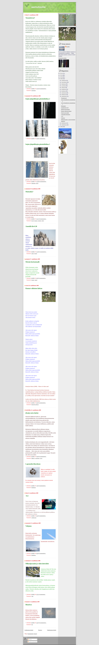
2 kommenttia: (42, 138)
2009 (61, 78)
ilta (32, 624)
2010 (61, 77)
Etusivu (40, 630)
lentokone (33, 555)
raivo (41, 458)
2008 (61, 126)
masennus (33, 90)
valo (32, 596)
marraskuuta (64, 82)
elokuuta (63, 87)
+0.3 (26, 496)
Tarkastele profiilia (62, 58)
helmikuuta (63, 123)
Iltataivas (28, 605)
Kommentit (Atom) (32, 633)
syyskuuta (63, 85)
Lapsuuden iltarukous (32, 464)
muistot (39, 220)
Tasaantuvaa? (30, 18)
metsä (36, 280)
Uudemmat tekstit (28, 630)
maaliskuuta (64, 96)
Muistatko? (29, 192)
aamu (32, 253)
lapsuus (36, 220)
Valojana (28, 526)
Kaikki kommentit (32, 641)
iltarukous (33, 487)
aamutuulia (38, 7)
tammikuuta (64, 124)
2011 (61, 75)
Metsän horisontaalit (32, 262)
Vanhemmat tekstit (51, 630)
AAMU (68, 46)
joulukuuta (63, 80)
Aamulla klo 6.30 (31, 226)
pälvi (43, 220)
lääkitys (33, 458)
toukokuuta (63, 92)
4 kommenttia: (42, 594)
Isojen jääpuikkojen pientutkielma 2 (37, 99)
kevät (37, 183)
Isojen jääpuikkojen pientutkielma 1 (37, 144)
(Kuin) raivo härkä (31, 413)
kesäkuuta (63, 91)
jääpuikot (33, 183)
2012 (61, 73)
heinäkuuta (63, 89)
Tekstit (30, 639)
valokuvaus (33, 517)
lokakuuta (63, 84)
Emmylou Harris (35, 404)
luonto (35, 253)
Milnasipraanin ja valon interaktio (37, 564)
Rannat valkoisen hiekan (33, 288)
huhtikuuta (63, 94)
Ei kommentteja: (42, 88)
